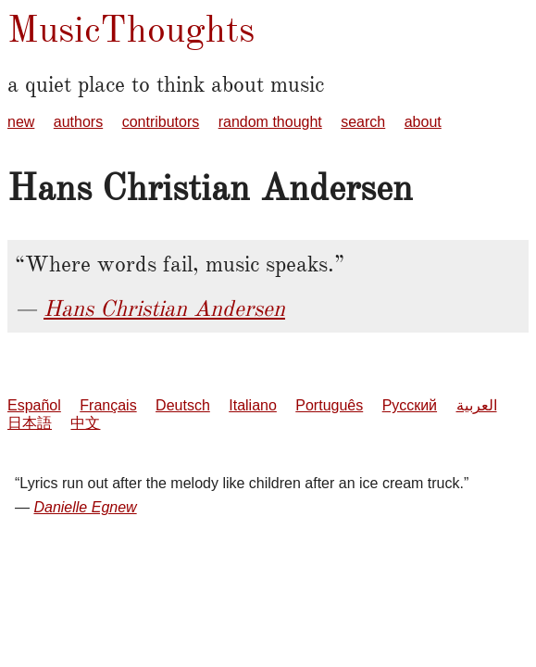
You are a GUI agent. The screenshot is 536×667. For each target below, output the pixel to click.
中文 (85, 423)
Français (108, 405)
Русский (409, 405)
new (20, 122)
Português (329, 405)
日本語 (29, 423)
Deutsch (183, 405)
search (363, 122)
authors (78, 122)
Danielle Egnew (84, 507)
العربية (476, 405)
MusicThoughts (131, 29)
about (423, 122)
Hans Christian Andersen (164, 308)
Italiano (253, 405)
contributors (161, 122)
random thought (270, 122)
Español (34, 405)
